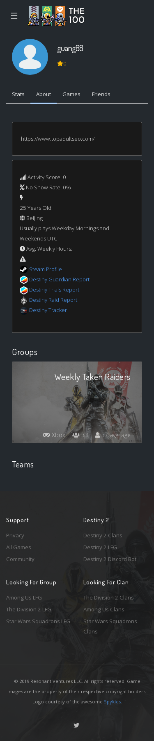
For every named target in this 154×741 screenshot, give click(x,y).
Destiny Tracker (48, 310)
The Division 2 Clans (108, 597)
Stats (18, 94)
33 (80, 435)
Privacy (15, 535)
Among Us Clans (103, 609)
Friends (101, 94)
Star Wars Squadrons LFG (38, 621)
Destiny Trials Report (54, 289)
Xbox (54, 435)
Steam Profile (45, 269)
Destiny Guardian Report (59, 279)
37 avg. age (113, 435)
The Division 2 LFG (28, 609)
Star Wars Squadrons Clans (110, 626)
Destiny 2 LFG (100, 547)
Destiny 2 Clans (102, 535)
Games (71, 94)
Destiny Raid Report (53, 299)
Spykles (112, 701)
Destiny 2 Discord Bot (109, 559)
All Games (18, 547)
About (43, 94)
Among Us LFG (24, 597)
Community (20, 559)
